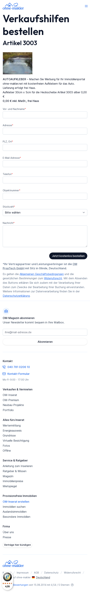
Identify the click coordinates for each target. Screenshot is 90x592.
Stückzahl (9, 206)
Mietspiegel (10, 486)
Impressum (23, 572)
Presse (7, 537)
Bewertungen (20, 584)
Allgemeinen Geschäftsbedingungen (42, 274)
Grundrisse (9, 435)
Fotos (6, 445)
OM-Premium (11, 400)
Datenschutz (51, 572)
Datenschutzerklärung (16, 295)
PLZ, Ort (8, 141)
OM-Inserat (10, 395)
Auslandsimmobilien (15, 511)
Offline (7, 450)
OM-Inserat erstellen (16, 501)
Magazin (8, 476)
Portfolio (8, 410)
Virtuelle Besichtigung (16, 440)
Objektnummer (11, 190)
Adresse (8, 125)
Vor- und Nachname (14, 109)
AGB (36, 572)
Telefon (8, 174)
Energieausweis (12, 430)
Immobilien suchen (14, 506)
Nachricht (9, 222)
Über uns (8, 532)
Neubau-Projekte (13, 405)
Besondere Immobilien (16, 516)
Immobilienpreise (13, 481)
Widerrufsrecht (53, 278)
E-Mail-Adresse (12, 157)
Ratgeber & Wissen (14, 471)
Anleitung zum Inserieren (18, 466)
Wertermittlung (12, 425)
